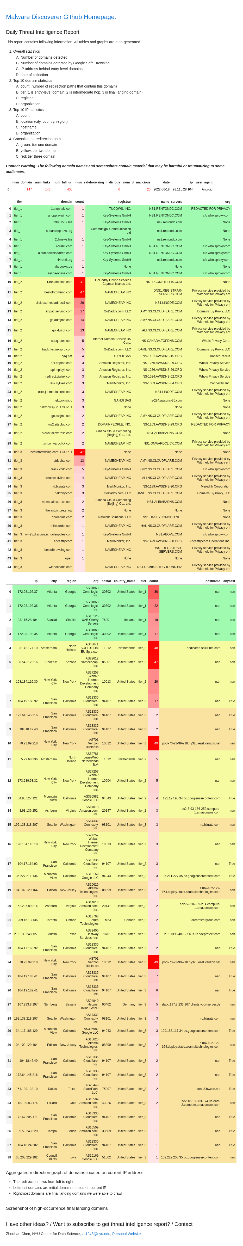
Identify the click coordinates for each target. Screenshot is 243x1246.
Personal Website (126, 1234)
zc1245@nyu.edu (96, 1234)
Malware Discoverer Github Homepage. (61, 16)
